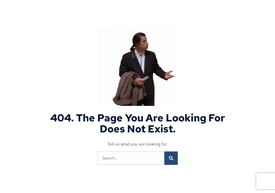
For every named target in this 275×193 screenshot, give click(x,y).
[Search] (171, 158)
